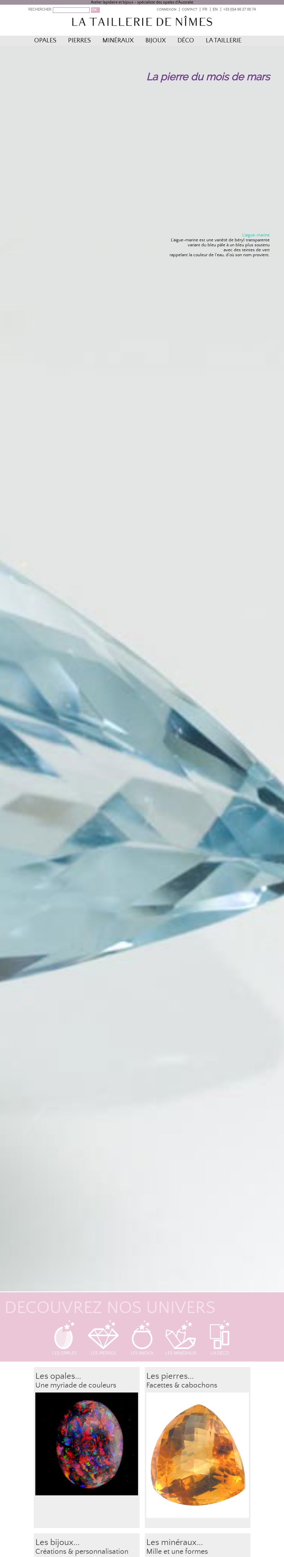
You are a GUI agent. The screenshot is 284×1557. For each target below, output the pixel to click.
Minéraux (118, 41)
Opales (45, 41)
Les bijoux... (57, 1542)
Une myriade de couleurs (75, 1385)
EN (215, 9)
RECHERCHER (39, 9)
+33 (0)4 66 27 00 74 (239, 9)
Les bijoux (142, 1338)
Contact (189, 9)
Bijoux (155, 41)
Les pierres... (170, 1376)
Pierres (79, 41)
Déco (185, 41)
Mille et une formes (177, 1551)
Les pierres (103, 1338)
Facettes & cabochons (181, 1385)
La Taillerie (223, 41)
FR (205, 9)
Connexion (166, 9)
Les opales (64, 1338)
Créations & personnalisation (81, 1551)
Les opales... (58, 1376)
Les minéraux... (174, 1542)
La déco (220, 1338)
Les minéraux (180, 1338)
